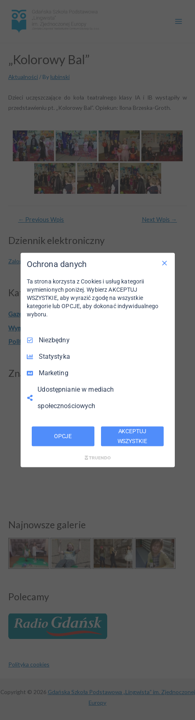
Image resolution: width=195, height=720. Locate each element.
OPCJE (63, 436)
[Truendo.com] (97, 457)
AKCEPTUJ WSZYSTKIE (132, 436)
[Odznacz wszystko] (164, 263)
